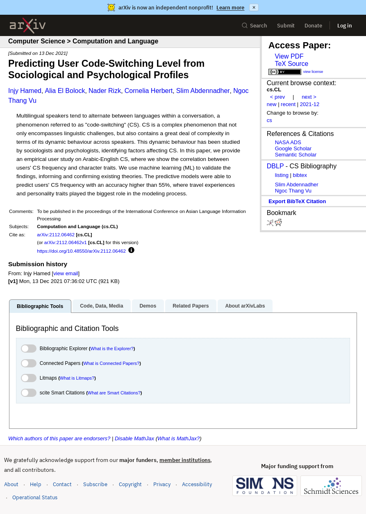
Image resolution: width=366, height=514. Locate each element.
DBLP (275, 166)
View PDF (289, 56)
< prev (277, 97)
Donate (313, 25)
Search (254, 25)
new (272, 104)
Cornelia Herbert (149, 90)
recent (288, 104)
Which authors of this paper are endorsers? (59, 438)
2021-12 (310, 104)
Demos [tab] (147, 306)
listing (282, 175)
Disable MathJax (134, 438)
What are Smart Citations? (114, 392)
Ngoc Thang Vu (293, 191)
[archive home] (27, 26)
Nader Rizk (105, 90)
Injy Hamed (24, 90)
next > (309, 97)
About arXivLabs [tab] (245, 306)
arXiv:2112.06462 (56, 234)
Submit (286, 25)
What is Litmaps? (77, 378)
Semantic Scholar (296, 155)
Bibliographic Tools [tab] (40, 306)
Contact (62, 484)
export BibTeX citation (297, 201)
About (11, 484)
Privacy (161, 484)
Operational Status (34, 497)
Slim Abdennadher (203, 90)
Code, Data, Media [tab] (101, 306)
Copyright (130, 484)
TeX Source (291, 63)
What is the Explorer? (112, 348)
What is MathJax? (178, 438)
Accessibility (197, 484)
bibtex (300, 175)
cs (269, 120)
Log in (344, 25)
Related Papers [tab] (191, 306)
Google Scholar (293, 148)
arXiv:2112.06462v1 (65, 242)
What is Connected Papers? (111, 363)
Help (35, 484)
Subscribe (95, 484)
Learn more (230, 7)
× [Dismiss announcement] (253, 7)
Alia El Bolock (65, 90)
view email (65, 273)
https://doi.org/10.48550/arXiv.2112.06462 (81, 251)
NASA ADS (288, 142)
